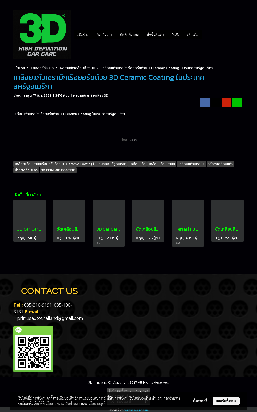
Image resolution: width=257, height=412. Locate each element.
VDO (175, 34)
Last (133, 139)
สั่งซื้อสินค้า (155, 34)
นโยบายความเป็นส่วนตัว (62, 403)
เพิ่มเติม (192, 34)
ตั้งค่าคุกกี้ (200, 401)
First (123, 139)
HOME (82, 34)
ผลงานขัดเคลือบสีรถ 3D (90, 95)
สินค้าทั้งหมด (129, 34)
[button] (206, 34)
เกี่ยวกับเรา (103, 34)
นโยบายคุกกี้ (97, 403)
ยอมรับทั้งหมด (226, 401)
